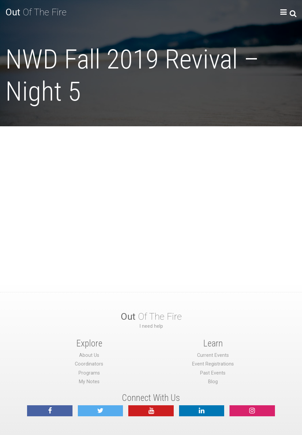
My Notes (89, 382)
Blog (213, 382)
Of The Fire (35, 12)
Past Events (212, 373)
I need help (151, 326)
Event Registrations (213, 364)
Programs (89, 373)
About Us (89, 355)
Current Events (213, 355)
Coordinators (89, 364)
